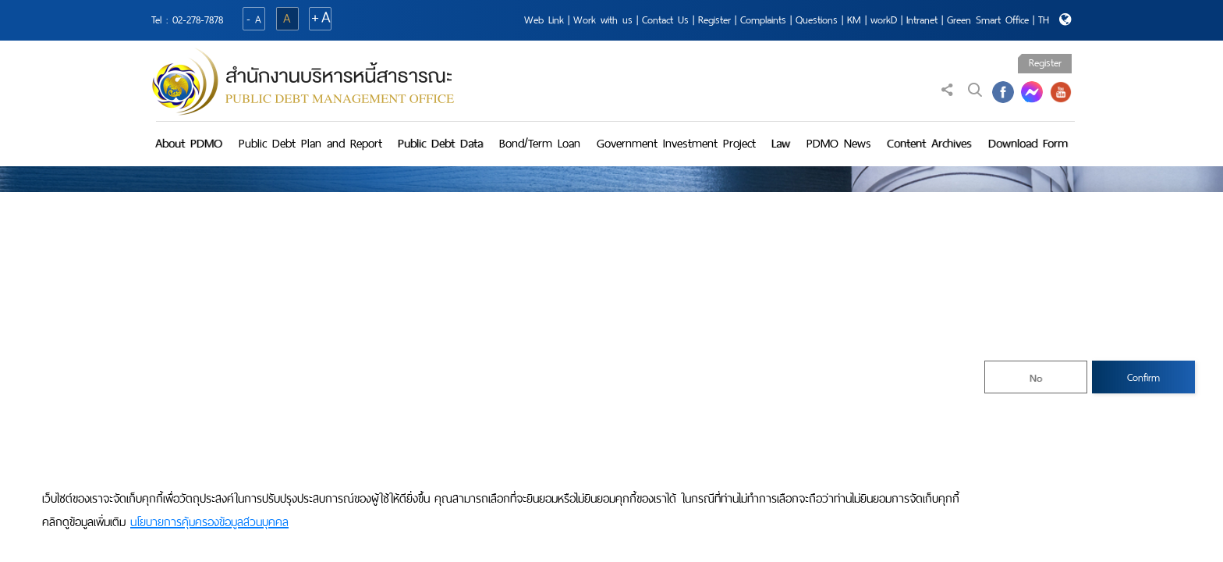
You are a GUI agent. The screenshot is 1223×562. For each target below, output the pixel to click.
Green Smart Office (988, 20)
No (1036, 378)
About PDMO (188, 143)
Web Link (544, 20)
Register (714, 20)
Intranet (922, 20)
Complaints (763, 20)
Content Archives (929, 143)
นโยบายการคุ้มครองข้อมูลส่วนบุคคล (209, 522)
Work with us (603, 20)
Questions (817, 20)
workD (883, 20)
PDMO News (838, 143)
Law (780, 143)
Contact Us (665, 20)
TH (1043, 20)
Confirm (1143, 377)
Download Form (1028, 143)
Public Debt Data (440, 143)
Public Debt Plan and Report (310, 143)
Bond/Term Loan (539, 143)
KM (854, 20)
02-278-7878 (197, 20)
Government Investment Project (676, 143)
